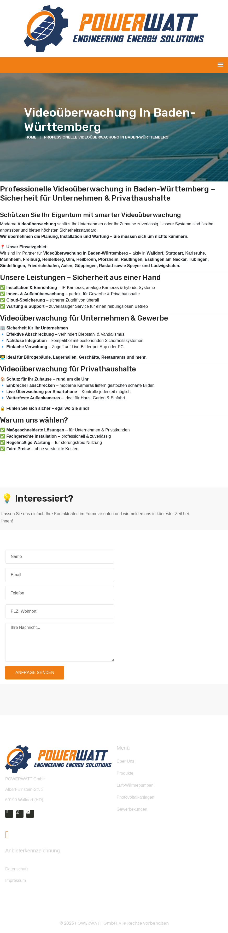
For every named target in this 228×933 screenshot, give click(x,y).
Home (31, 137)
